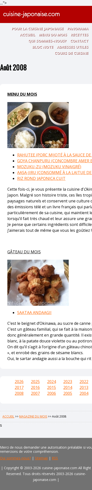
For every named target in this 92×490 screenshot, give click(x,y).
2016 (35, 387)
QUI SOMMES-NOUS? (47, 40)
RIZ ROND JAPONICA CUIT (41, 178)
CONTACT (79, 40)
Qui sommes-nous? (15, 458)
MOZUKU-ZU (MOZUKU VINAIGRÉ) (49, 166)
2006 (51, 393)
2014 (67, 387)
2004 (83, 393)
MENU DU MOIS (53, 34)
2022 (83, 381)
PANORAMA (77, 28)
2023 (67, 381)
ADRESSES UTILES (72, 46)
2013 (83, 387)
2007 (35, 393)
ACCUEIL (27, 34)
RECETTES (79, 34)
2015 (51, 387)
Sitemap (41, 458)
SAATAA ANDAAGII (34, 312)
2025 (35, 381)
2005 (67, 393)
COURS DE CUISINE (71, 52)
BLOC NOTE (42, 46)
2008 (19, 393)
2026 (19, 381)
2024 (51, 381)
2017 (19, 387)
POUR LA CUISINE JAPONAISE (38, 28)
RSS (55, 458)
